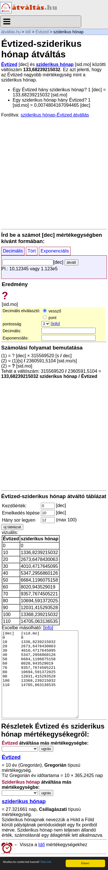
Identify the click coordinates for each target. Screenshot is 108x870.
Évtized (42, 32)
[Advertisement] (54, 173)
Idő (28, 32)
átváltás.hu (11, 32)
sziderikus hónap (55, 64)
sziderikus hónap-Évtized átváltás (55, 114)
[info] (55, 323)
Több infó (45, 862)
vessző (52, 311)
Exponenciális (55, 250)
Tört (32, 250)
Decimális (13, 250)
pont (49, 317)
